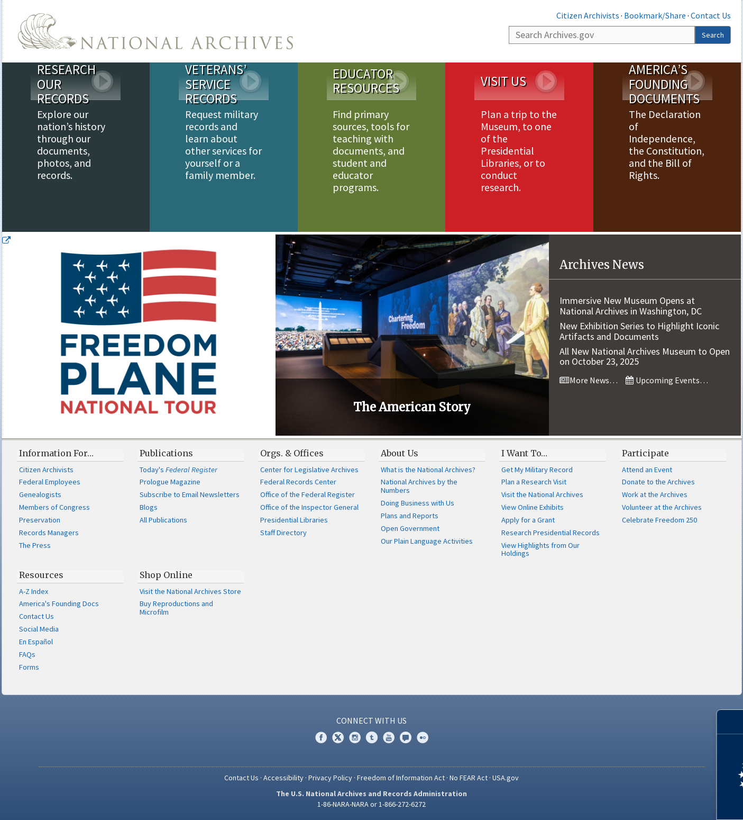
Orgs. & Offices (292, 453)
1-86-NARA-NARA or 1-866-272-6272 (371, 804)
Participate (645, 453)
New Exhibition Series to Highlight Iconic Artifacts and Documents (639, 331)
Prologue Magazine (170, 481)
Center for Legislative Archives (309, 469)
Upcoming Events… (667, 380)
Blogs (149, 507)
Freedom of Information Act (401, 777)
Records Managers (49, 532)
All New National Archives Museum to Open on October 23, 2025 (644, 356)
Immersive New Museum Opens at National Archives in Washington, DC (630, 305)
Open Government (410, 528)
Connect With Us (371, 720)
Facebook (321, 737)
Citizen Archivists (587, 15)
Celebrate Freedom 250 (659, 520)
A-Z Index (33, 591)
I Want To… (524, 453)
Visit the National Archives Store (190, 591)
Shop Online (166, 575)
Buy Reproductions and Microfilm (176, 608)
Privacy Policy (330, 777)
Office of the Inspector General (309, 507)
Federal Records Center (298, 481)
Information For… (56, 453)
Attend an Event (647, 469)
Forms (29, 667)
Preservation (39, 520)
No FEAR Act (469, 777)
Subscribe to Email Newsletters (190, 494)
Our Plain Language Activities (427, 541)
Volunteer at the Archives (662, 507)
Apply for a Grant (528, 520)
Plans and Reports (409, 515)
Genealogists (40, 494)
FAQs (27, 654)
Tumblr (371, 737)
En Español (36, 641)
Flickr (422, 737)
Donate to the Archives (658, 481)
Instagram (354, 737)
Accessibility (283, 777)
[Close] (730, 721)
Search (713, 35)
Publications (166, 453)
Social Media (39, 629)
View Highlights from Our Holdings (540, 549)
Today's (178, 469)
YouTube (388, 737)
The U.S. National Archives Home (155, 31)
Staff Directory (283, 532)
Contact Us (711, 15)
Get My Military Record (537, 469)
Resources (41, 575)
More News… (588, 380)
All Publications (163, 520)
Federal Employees (49, 481)
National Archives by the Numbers (419, 486)
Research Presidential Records (550, 532)
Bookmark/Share (655, 15)
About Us (399, 453)
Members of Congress (54, 507)
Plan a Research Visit (533, 481)
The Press (35, 545)
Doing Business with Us (417, 503)
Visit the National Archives (542, 494)
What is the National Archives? (428, 469)
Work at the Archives (654, 494)
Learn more (648, 801)
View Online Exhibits (532, 507)
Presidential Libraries (294, 520)
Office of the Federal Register (307, 494)
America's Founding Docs (59, 603)
